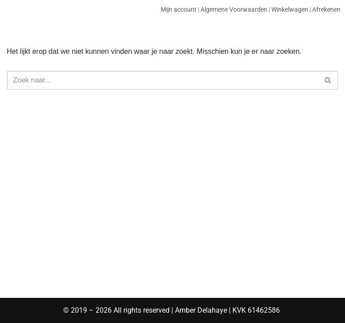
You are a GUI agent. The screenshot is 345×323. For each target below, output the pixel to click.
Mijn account (179, 9)
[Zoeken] (162, 80)
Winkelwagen (289, 9)
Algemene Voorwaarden (234, 9)
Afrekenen (326, 9)
